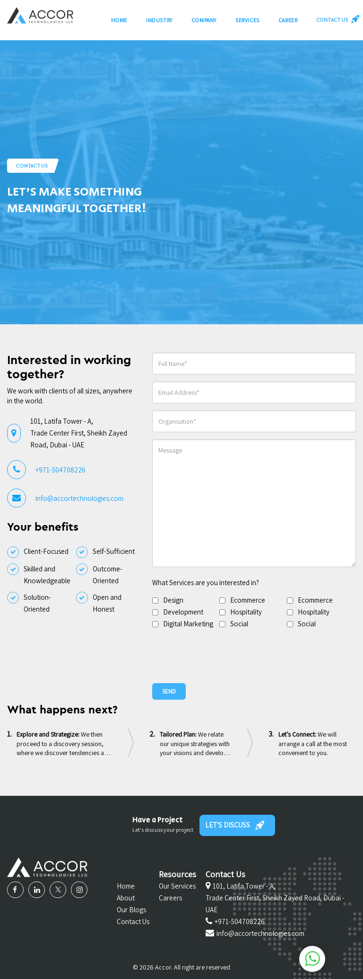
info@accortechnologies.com (79, 498)
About (126, 897)
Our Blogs (131, 909)
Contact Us (133, 921)
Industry (159, 22)
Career (288, 22)
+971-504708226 (60, 469)
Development (183, 611)
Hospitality (246, 611)
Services (247, 22)
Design (173, 600)
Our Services (177, 885)
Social (239, 623)
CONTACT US (336, 21)
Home (119, 22)
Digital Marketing (188, 623)
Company (203, 22)
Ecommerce (247, 600)
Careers (170, 897)
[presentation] (224, 655)
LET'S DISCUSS (234, 825)
